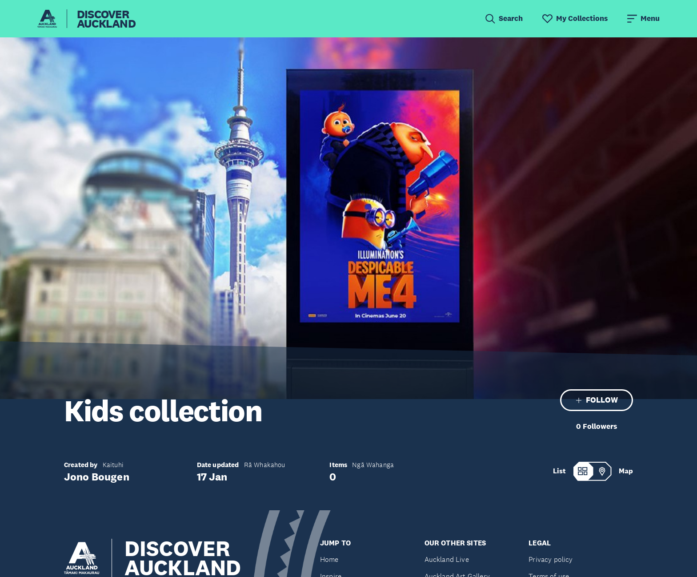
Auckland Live (447, 559)
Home (329, 559)
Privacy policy (551, 559)
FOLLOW (596, 400)
